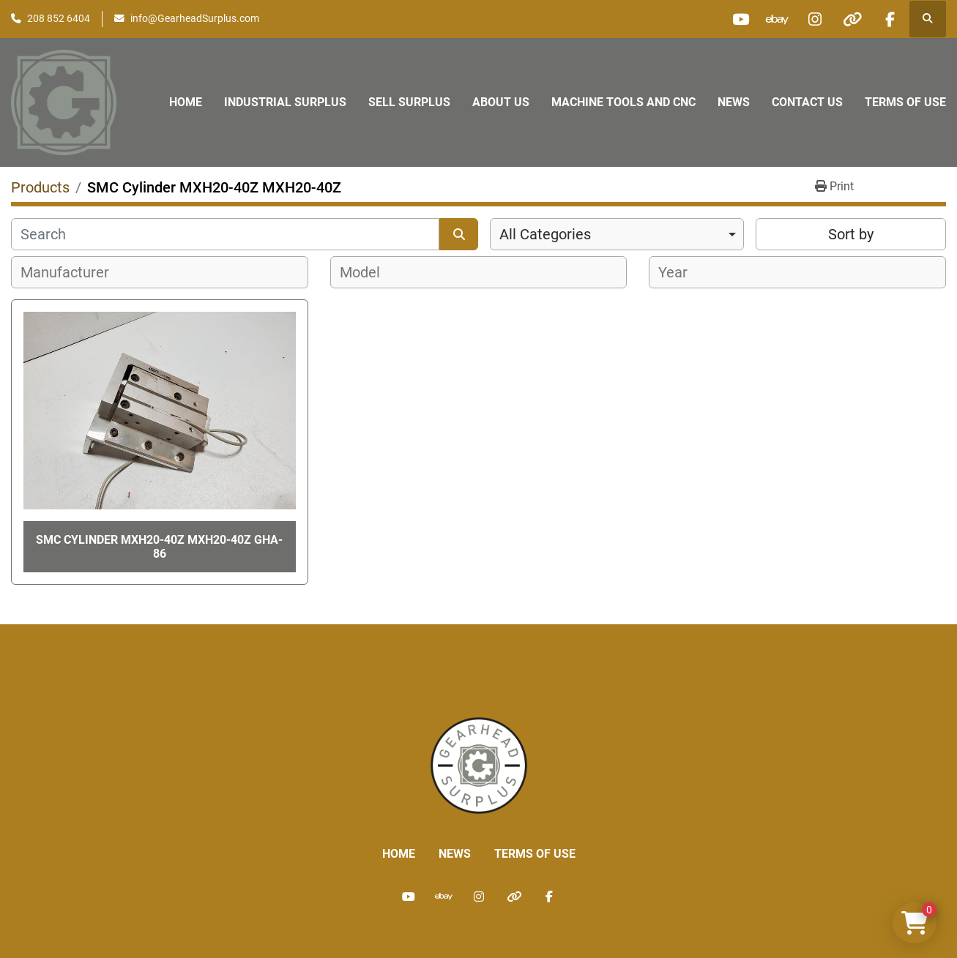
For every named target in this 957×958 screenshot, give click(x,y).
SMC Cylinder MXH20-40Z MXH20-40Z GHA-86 (159, 547)
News (734, 102)
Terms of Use (905, 102)
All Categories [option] (545, 234)
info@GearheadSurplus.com (194, 18)
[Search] (225, 234)
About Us (500, 102)
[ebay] (777, 19)
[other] (852, 19)
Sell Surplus (409, 102)
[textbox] (73, 272)
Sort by (851, 234)
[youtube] (740, 19)
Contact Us (807, 102)
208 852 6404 (58, 18)
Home (185, 102)
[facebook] (889, 19)
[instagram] (815, 19)
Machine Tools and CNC (623, 102)
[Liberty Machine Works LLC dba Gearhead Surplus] (479, 765)
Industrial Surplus (285, 102)
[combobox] (617, 234)
